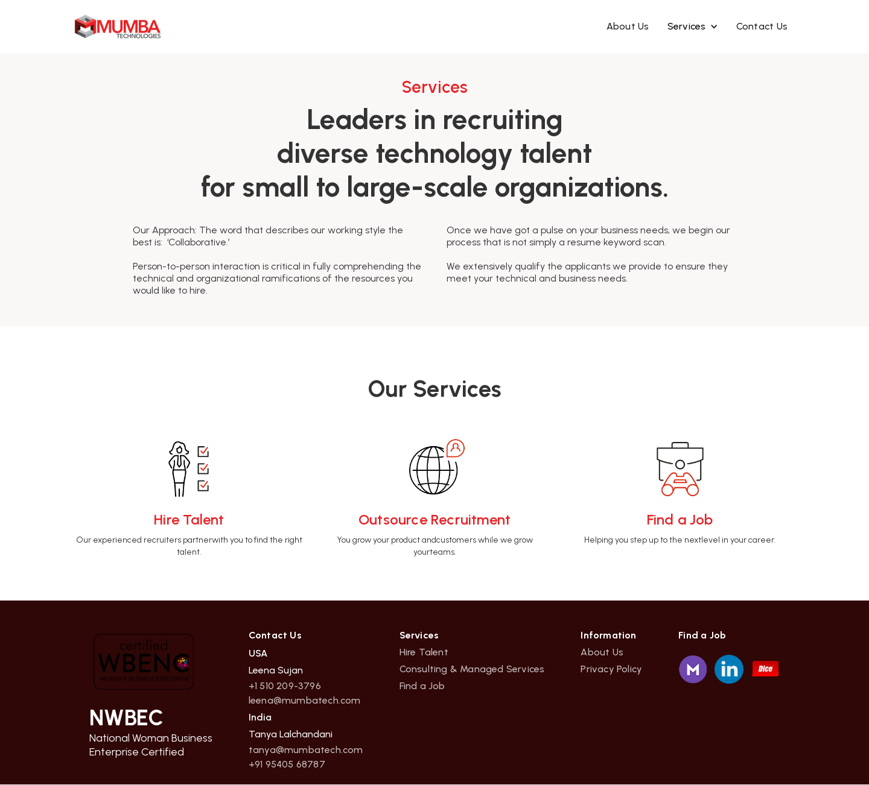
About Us (627, 26)
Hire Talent (423, 652)
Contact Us (762, 26)
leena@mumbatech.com (305, 700)
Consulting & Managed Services (472, 669)
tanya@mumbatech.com (306, 750)
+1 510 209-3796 (285, 686)
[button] (692, 26)
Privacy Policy (611, 669)
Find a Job (422, 686)
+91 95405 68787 (287, 764)
